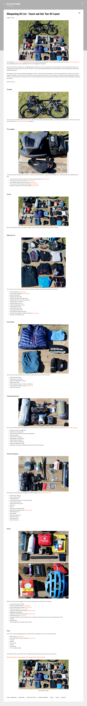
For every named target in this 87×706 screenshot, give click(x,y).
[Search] (82, 3)
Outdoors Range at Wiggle (71, 427)
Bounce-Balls (21, 697)
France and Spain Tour (74, 62)
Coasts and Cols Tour (31, 697)
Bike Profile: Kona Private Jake (22, 121)
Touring (57, 697)
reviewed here (45, 179)
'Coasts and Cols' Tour (46, 492)
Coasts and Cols (19, 62)
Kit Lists (51, 697)
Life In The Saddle (13, 3)
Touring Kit (63, 697)
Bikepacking (14, 697)
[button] (79, 13)
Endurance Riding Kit (43, 697)
